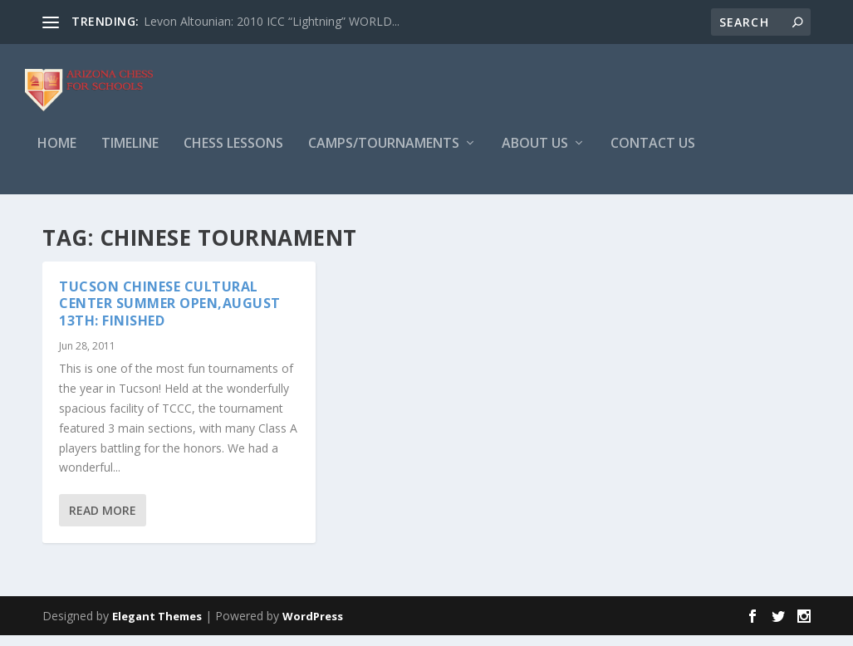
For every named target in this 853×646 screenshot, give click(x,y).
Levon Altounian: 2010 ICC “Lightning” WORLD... (272, 21)
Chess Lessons (233, 155)
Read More (102, 522)
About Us (535, 155)
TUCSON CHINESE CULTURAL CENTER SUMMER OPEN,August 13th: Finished (170, 314)
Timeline (130, 155)
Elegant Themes (157, 626)
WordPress (312, 626)
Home (56, 155)
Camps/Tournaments (383, 155)
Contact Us (652, 155)
